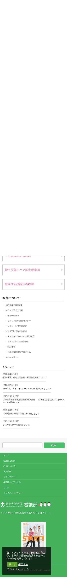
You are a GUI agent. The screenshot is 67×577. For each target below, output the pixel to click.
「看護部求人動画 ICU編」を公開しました (20, 413)
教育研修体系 (13, 315)
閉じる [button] (12, 564)
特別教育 (11, 347)
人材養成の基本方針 (14, 305)
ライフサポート (10, 477)
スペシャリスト (12, 357)
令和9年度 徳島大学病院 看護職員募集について (24, 377)
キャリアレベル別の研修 (16, 331)
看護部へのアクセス (12, 482)
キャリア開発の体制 (14, 310)
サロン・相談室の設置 (17, 326)
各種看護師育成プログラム (19, 352)
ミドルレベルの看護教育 (18, 341)
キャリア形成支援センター (19, 321)
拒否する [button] (23, 564)
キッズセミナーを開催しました (16, 425)
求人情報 (7, 471)
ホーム (6, 455)
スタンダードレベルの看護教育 (21, 336)
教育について (9, 466)
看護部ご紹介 (9, 461)
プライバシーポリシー (13, 493)
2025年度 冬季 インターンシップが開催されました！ (26, 388)
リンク (6, 487)
